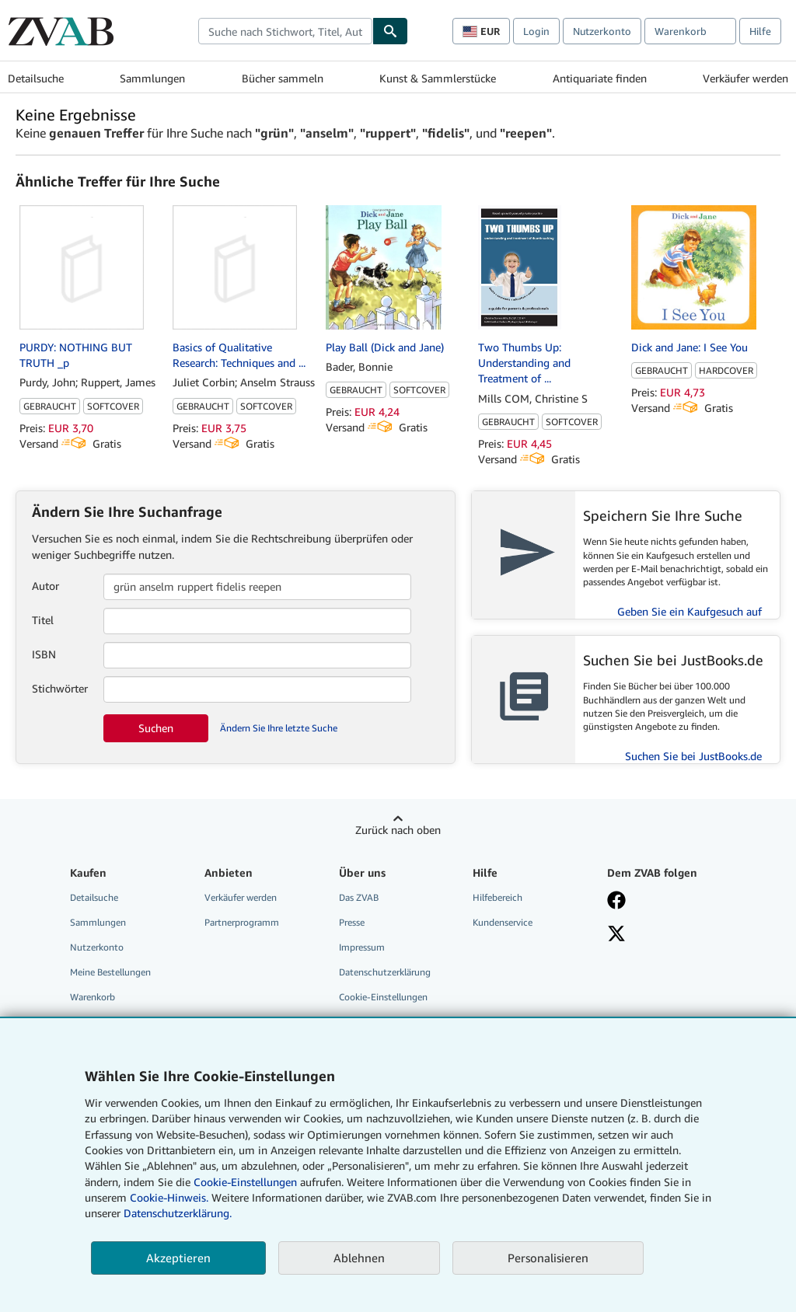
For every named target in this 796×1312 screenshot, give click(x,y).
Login (536, 31)
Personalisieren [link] (548, 1258)
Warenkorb (92, 997)
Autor (45, 585)
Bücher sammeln (282, 78)
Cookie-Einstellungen (245, 1181)
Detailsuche (36, 78)
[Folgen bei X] (616, 935)
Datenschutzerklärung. (178, 1213)
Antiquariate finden (600, 78)
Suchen (155, 728)
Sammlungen (152, 78)
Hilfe (760, 31)
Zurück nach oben (398, 829)
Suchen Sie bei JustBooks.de (693, 755)
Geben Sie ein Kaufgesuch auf (689, 611)
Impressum (362, 947)
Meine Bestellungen (110, 972)
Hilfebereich (497, 897)
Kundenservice (502, 922)
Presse (352, 922)
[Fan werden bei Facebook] (616, 901)
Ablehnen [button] (359, 1258)
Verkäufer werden (745, 78)
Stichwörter (60, 688)
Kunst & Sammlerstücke (437, 78)
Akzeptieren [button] (178, 1258)
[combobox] (285, 31)
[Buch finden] (390, 31)
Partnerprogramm (241, 922)
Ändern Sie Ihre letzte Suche (278, 728)
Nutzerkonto (602, 31)
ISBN (44, 654)
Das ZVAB (359, 897)
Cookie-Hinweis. (169, 1197)
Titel (43, 619)
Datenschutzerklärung (385, 972)
